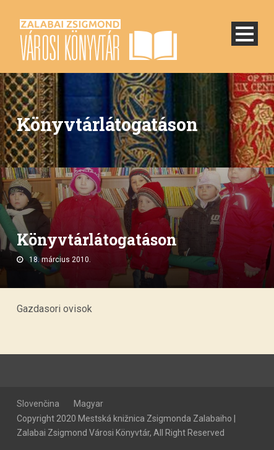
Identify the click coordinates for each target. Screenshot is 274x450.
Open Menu (244, 34)
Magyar (88, 404)
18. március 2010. (60, 259)
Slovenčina (38, 404)
